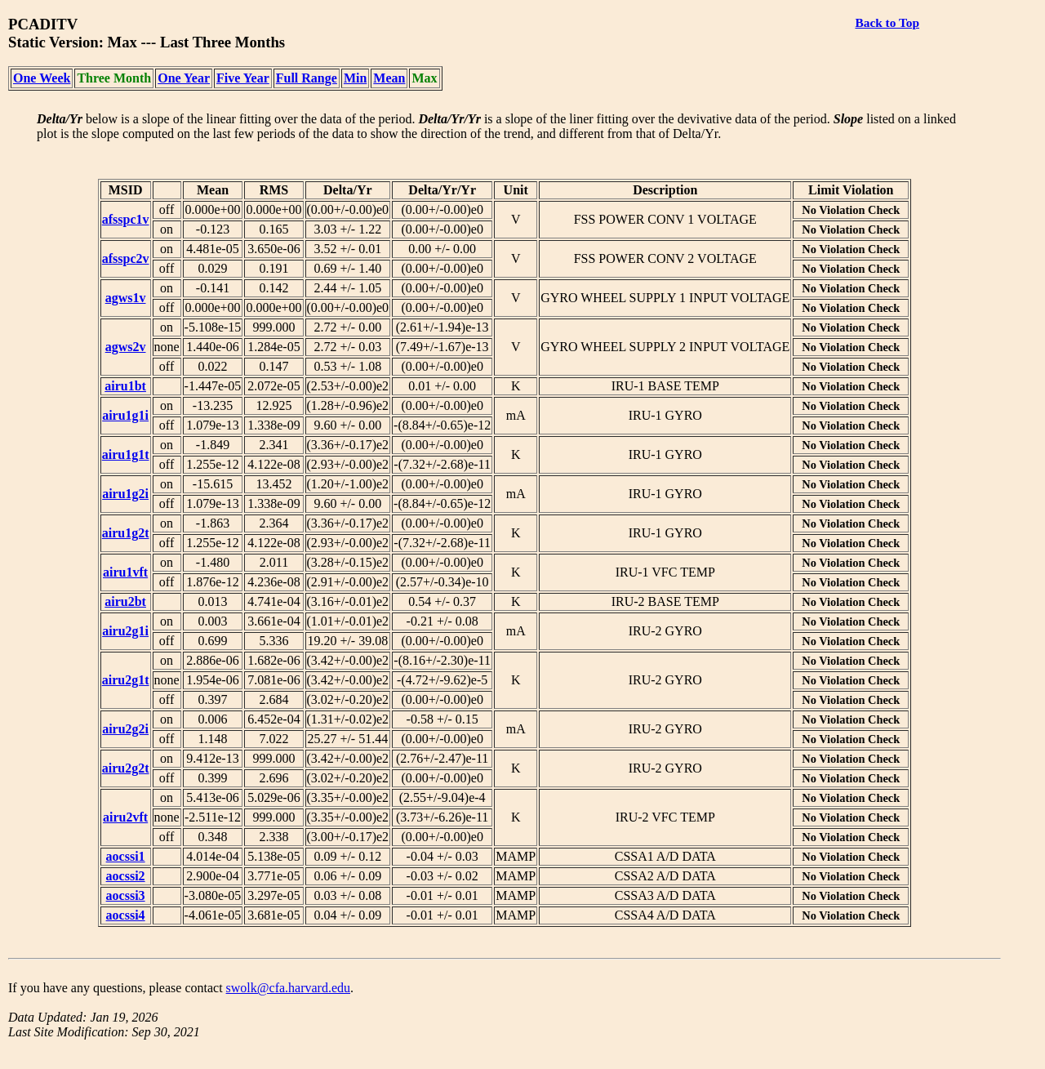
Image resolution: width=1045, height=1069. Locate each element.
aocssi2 (125, 876)
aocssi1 (125, 856)
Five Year (242, 78)
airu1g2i (125, 494)
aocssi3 (125, 895)
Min (355, 78)
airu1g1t (125, 454)
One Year (184, 78)
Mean (389, 78)
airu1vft (125, 572)
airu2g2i (125, 729)
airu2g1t (125, 680)
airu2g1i (125, 631)
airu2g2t (125, 768)
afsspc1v (125, 219)
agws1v (125, 298)
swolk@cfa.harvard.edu (288, 988)
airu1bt (125, 386)
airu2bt (125, 601)
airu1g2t (125, 533)
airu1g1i (125, 415)
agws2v (125, 347)
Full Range (306, 78)
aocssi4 (125, 915)
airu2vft (125, 817)
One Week (41, 78)
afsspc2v (125, 258)
